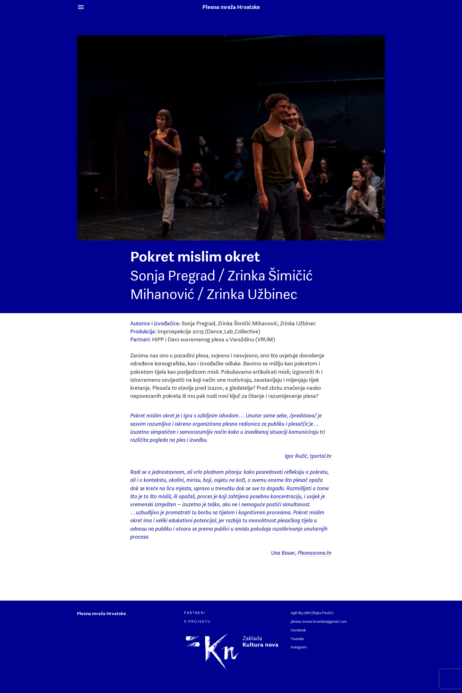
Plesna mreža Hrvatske (231, 7)
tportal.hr (321, 455)
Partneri (194, 613)
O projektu (197, 621)
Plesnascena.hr (315, 552)
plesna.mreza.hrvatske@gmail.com (319, 621)
